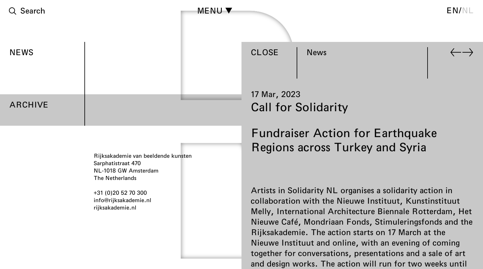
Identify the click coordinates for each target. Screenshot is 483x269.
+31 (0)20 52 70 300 (120, 192)
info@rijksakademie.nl (122, 200)
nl (468, 10)
